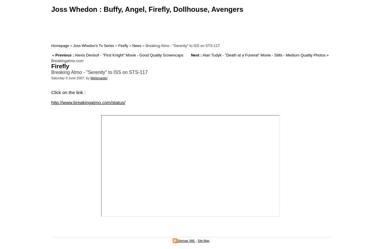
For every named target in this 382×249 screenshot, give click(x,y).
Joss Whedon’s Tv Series (93, 46)
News (137, 46)
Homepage (60, 46)
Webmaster (99, 78)
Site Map (203, 240)
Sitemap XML (184, 240)
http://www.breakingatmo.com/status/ (88, 102)
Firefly (123, 46)
